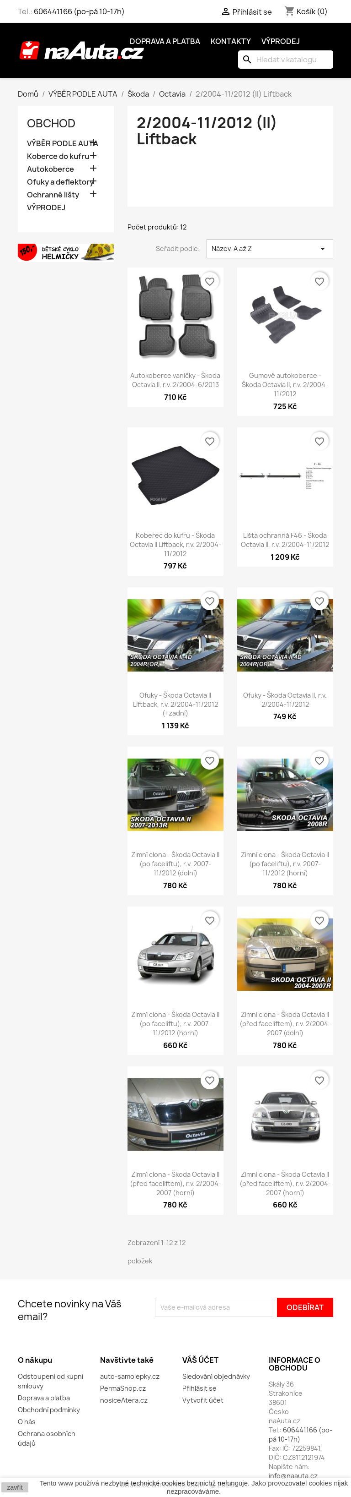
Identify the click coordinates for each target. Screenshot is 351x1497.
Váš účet (200, 1360)
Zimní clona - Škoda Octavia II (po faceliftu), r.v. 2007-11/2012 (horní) (285, 863)
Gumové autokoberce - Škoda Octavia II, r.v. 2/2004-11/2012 (285, 384)
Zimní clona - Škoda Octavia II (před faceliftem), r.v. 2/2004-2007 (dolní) (285, 1023)
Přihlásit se (199, 1388)
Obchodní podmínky (49, 1409)
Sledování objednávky (216, 1376)
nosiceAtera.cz (124, 1400)
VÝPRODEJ (46, 208)
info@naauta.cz (293, 1475)
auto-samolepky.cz (130, 1376)
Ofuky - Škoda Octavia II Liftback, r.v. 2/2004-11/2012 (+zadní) (175, 704)
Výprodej (280, 41)
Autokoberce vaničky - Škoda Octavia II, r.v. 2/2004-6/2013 (175, 380)
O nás (27, 1421)
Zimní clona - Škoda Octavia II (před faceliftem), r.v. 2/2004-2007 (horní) (175, 1183)
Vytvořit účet (202, 1400)
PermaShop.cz (123, 1388)
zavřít (14, 1487)
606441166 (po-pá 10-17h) (79, 11)
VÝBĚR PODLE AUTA (62, 143)
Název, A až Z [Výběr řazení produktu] (270, 248)
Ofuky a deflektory (60, 182)
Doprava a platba (165, 41)
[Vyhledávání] (285, 59)
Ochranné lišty (53, 195)
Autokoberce (50, 169)
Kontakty (231, 41)
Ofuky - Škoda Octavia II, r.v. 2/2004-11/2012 (285, 700)
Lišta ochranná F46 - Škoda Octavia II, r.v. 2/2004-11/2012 (285, 540)
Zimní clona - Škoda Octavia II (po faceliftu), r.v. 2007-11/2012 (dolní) (175, 863)
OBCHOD (51, 123)
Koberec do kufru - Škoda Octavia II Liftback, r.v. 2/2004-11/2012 (175, 544)
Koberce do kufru (58, 156)
